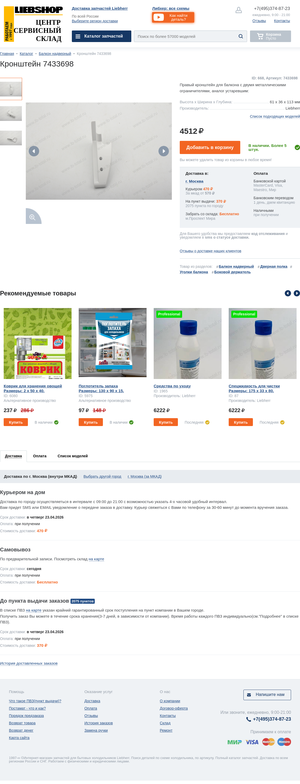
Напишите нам (270, 694)
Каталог (26, 54)
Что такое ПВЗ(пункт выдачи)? (35, 701)
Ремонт (166, 730)
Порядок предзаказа (26, 716)
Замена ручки (96, 730)
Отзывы (259, 21)
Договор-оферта (174, 708)
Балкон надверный (55, 54)
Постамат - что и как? (27, 708)
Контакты (282, 21)
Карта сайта (19, 738)
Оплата (90, 708)
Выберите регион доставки (95, 21)
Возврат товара (22, 723)
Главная (7, 54)
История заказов (98, 723)
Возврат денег (21, 730)
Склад (165, 723)
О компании (170, 701)
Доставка (92, 701)
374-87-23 (272, 8)
